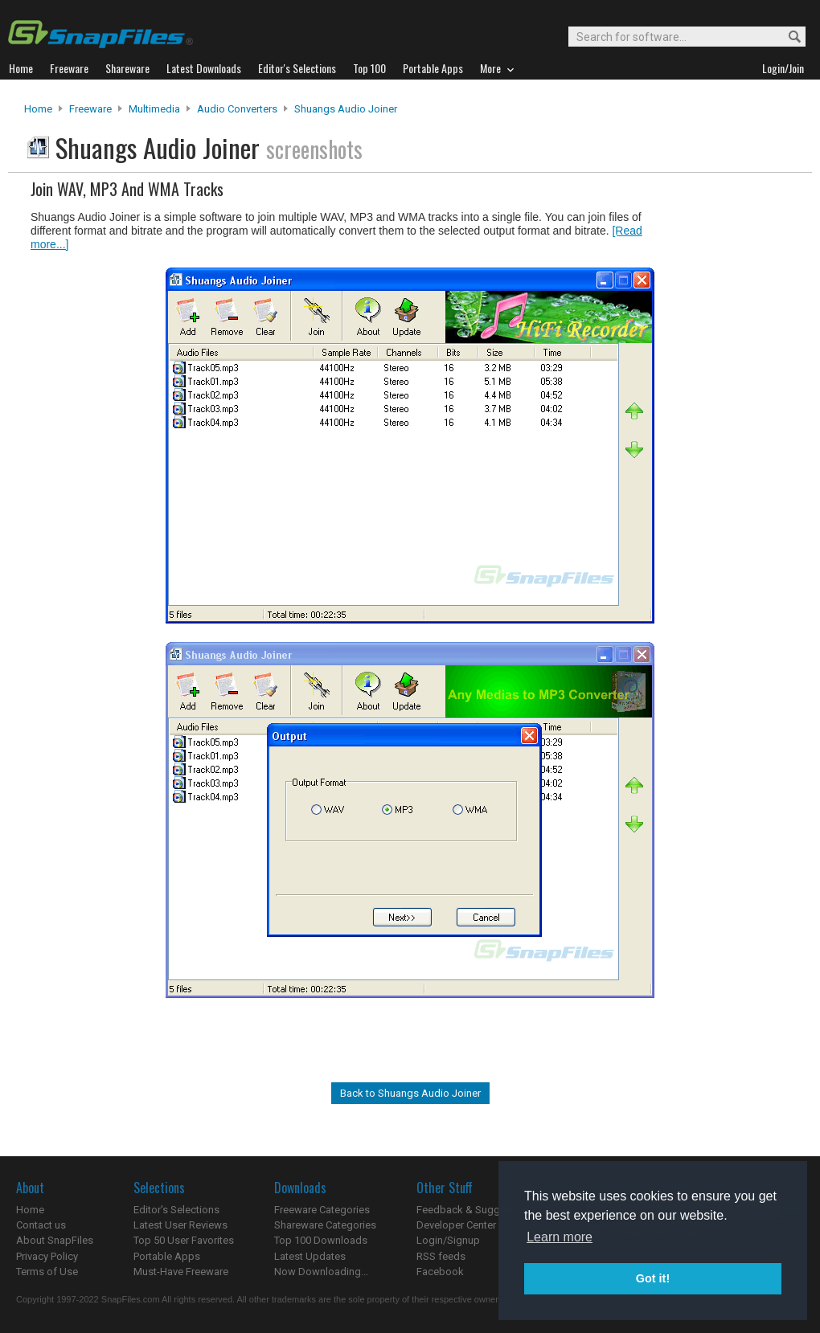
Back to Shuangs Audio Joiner (410, 1093)
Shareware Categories (325, 1225)
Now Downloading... (321, 1272)
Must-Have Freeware (180, 1272)
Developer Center (456, 1225)
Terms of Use (47, 1272)
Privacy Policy (47, 1256)
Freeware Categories (322, 1210)
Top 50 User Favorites (183, 1240)
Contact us (41, 1225)
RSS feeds (440, 1256)
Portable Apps (166, 1256)
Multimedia (154, 109)
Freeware (90, 109)
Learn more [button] (559, 1237)
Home (38, 109)
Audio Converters (237, 109)
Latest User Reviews (180, 1225)
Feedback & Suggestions (475, 1210)
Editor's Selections (176, 1210)
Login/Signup (448, 1240)
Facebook (440, 1272)
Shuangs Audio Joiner (345, 109)
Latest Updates (310, 1256)
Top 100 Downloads (320, 1240)
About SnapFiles (54, 1240)
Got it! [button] (653, 1278)
